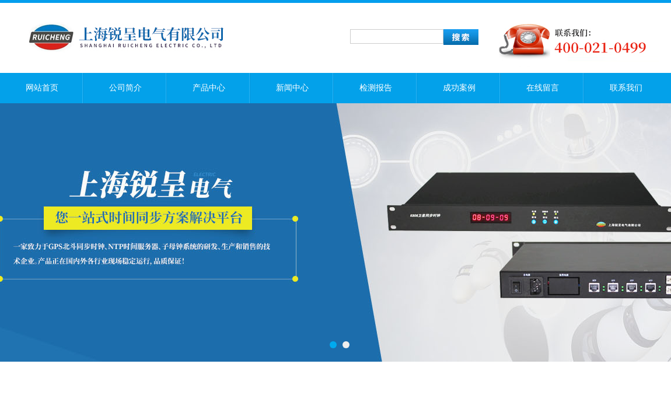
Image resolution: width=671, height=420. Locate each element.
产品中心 (209, 87)
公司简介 (125, 87)
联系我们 (626, 87)
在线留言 (542, 87)
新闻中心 (292, 87)
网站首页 (42, 87)
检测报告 (375, 87)
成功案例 (459, 87)
